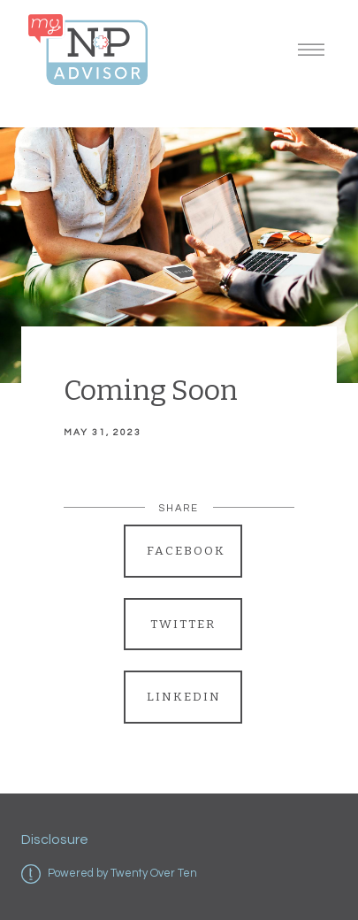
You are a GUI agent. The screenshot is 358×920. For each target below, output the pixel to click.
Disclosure (54, 839)
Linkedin (184, 696)
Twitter (183, 624)
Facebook (186, 550)
